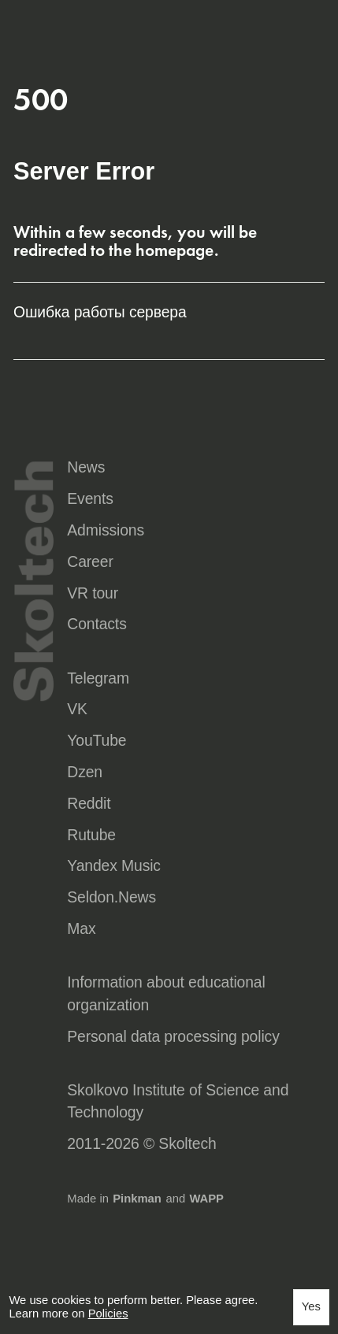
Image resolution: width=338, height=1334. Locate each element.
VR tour (92, 593)
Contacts (96, 623)
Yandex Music (114, 865)
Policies (108, 1313)
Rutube (91, 834)
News (86, 467)
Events (90, 498)
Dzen (84, 771)
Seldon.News (111, 897)
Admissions (105, 530)
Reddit (88, 803)
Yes (311, 1306)
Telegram (98, 678)
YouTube (96, 740)
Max (81, 928)
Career (90, 561)
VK (77, 708)
